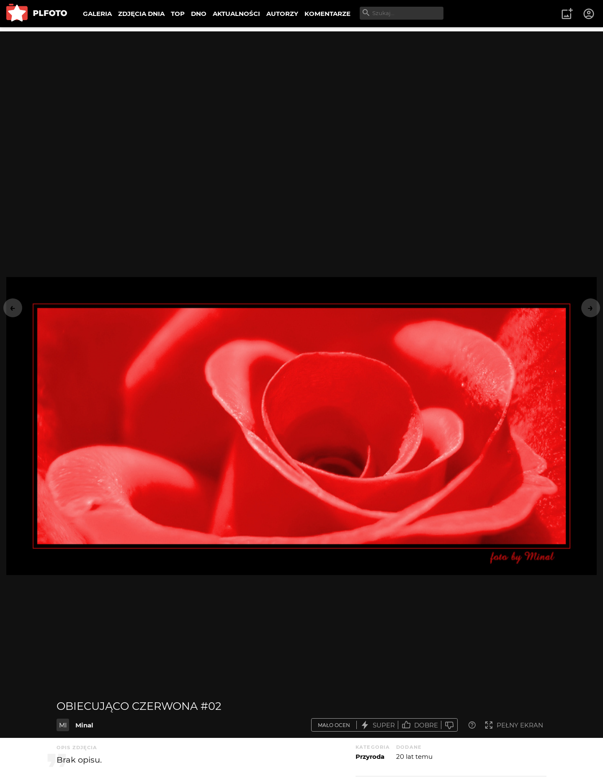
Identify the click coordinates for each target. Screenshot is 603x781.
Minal (84, 725)
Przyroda (370, 756)
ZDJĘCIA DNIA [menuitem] (141, 14)
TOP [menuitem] (178, 14)
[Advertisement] (301, 90)
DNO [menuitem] (198, 14)
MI (63, 725)
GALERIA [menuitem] (97, 14)
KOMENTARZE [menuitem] (327, 14)
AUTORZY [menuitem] (282, 14)
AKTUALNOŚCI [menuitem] (236, 14)
